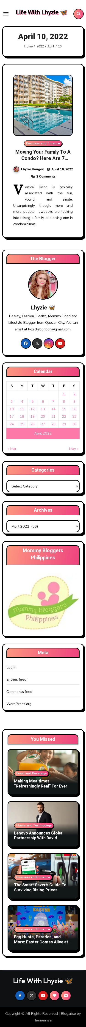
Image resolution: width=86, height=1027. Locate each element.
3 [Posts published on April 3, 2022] (12, 401)
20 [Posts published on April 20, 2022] (43, 416)
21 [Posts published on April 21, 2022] (53, 416)
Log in (11, 667)
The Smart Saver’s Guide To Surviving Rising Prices (40, 887)
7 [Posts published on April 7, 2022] (53, 401)
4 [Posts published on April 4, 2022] (22, 401)
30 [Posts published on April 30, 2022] (74, 424)
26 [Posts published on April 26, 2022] (33, 424)
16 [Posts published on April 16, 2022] (74, 409)
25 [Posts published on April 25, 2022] (22, 424)
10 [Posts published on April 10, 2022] (12, 409)
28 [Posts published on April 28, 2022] (53, 424)
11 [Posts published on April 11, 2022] (22, 409)
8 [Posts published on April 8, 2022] (64, 401)
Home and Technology (34, 825)
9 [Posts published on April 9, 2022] (74, 401)
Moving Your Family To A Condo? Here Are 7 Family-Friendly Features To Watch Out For (43, 161)
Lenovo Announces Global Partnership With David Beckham (39, 838)
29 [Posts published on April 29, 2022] (64, 424)
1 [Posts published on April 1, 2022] (64, 394)
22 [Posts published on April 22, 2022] (64, 416)
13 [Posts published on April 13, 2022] (43, 409)
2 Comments (45, 176)
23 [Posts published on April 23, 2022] (74, 416)
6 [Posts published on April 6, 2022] (43, 401)
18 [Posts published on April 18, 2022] (22, 416)
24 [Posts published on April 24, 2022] (12, 424)
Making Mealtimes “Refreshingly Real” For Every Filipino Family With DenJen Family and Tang (41, 788)
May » (73, 448)
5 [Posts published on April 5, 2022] (32, 401)
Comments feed (19, 691)
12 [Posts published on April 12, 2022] (33, 409)
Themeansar (43, 1020)
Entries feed (16, 679)
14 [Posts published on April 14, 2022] (53, 409)
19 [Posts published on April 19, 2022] (33, 416)
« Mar (12, 448)
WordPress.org (19, 703)
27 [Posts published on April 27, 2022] (43, 424)
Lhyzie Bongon (29, 169)
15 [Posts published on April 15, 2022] (64, 409)
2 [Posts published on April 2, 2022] (74, 394)
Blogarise (68, 1013)
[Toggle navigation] (6, 14)
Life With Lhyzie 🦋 (41, 12)
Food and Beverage (31, 773)
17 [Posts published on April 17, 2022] (12, 416)
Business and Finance (43, 143)
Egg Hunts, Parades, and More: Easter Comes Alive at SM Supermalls (41, 942)
